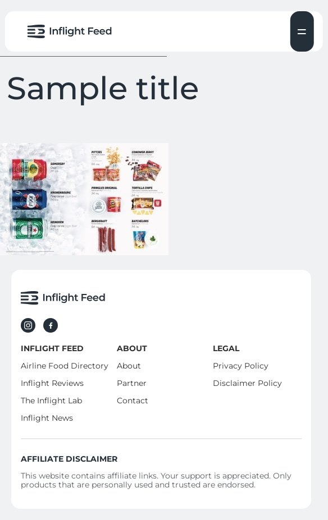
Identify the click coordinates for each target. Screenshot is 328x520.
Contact (132, 400)
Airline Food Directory (64, 366)
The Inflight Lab (51, 400)
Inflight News (47, 418)
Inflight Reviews (52, 383)
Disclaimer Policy (247, 383)
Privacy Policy (240, 366)
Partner (132, 383)
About (129, 366)
